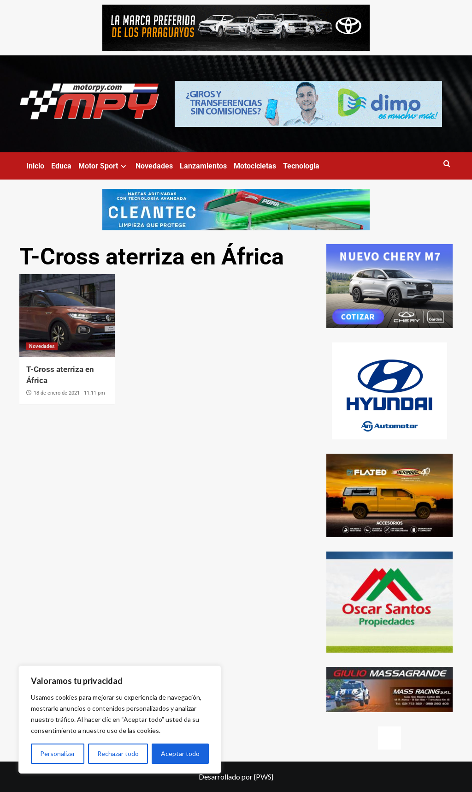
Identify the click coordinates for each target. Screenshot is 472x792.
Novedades (154, 166)
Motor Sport (103, 166)
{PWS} (263, 776)
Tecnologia (301, 166)
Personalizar (57, 753)
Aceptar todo (180, 753)
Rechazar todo (118, 753)
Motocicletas (255, 166)
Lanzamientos (203, 166)
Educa (61, 166)
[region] (119, 720)
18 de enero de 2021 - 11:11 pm (69, 393)
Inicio (35, 166)
